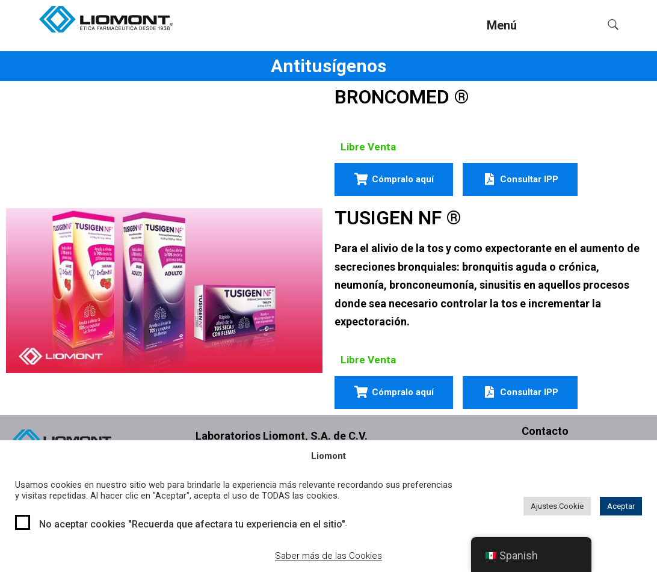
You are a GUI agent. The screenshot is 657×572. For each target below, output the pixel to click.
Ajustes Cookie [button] (557, 506)
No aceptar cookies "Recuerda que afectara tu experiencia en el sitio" (192, 524)
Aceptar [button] (621, 506)
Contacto (545, 431)
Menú (502, 25)
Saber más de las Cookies (328, 555)
